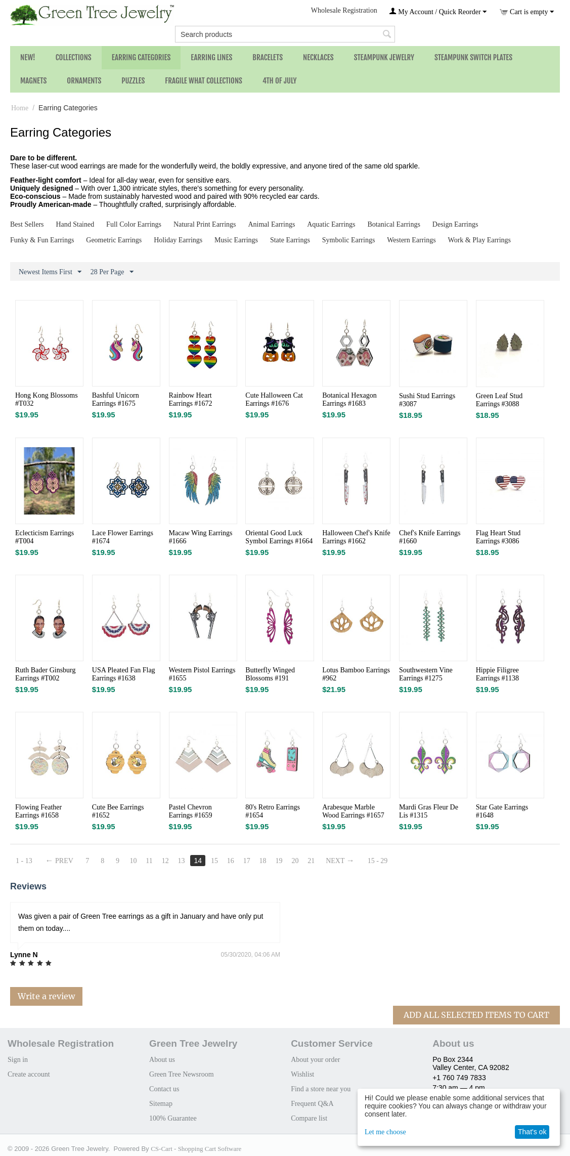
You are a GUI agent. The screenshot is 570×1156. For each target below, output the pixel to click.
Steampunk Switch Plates (473, 57)
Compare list (309, 1118)
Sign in (18, 1059)
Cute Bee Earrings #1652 (118, 811)
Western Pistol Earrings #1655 (202, 674)
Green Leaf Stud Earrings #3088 (499, 400)
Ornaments (84, 80)
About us (162, 1059)
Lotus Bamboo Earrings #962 (356, 674)
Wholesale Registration (344, 10)
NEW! (27, 57)
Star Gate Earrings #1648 (502, 811)
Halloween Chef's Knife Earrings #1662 (356, 537)
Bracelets (267, 57)
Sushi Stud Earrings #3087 (427, 400)
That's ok (532, 1132)
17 (246, 861)
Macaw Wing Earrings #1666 (201, 537)
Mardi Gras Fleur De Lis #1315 (428, 811)
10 (133, 861)
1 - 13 (24, 861)
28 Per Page (112, 272)
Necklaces (318, 57)
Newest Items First (50, 272)
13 (181, 861)
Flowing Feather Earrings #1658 (38, 811)
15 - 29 (378, 861)
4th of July (279, 80)
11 (149, 861)
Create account (29, 1074)
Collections (74, 57)
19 (279, 861)
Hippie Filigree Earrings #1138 (497, 674)
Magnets (33, 80)
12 (165, 861)
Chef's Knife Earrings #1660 (430, 537)
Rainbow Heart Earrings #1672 (190, 399)
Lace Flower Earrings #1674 (122, 537)
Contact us (164, 1089)
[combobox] (285, 34)
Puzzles (133, 80)
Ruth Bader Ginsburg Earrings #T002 (45, 674)
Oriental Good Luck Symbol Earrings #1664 (279, 537)
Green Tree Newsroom (181, 1074)
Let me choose (385, 1132)
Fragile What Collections (203, 80)
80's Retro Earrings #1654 (272, 811)
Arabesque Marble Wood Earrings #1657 (353, 811)
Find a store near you (320, 1089)
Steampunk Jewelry (384, 57)
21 (311, 861)
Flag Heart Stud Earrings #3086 (498, 537)
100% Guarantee (173, 1118)
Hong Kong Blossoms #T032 (46, 399)
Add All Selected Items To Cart (476, 1015)
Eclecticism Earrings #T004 (44, 537)
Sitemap (160, 1103)
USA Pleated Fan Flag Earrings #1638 (123, 674)
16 (230, 861)
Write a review (46, 996)
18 (263, 861)
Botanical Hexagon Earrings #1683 (349, 399)
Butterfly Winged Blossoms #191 (270, 674)
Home (19, 108)
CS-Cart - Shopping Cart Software (196, 1148)
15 (214, 861)
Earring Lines (211, 57)
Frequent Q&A (312, 1103)
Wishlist (302, 1074)
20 (294, 861)
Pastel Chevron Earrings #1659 (190, 811)
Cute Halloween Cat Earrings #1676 (274, 399)
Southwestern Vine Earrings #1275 (426, 674)
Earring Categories (141, 57)
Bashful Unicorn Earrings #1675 (115, 399)
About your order (315, 1059)
